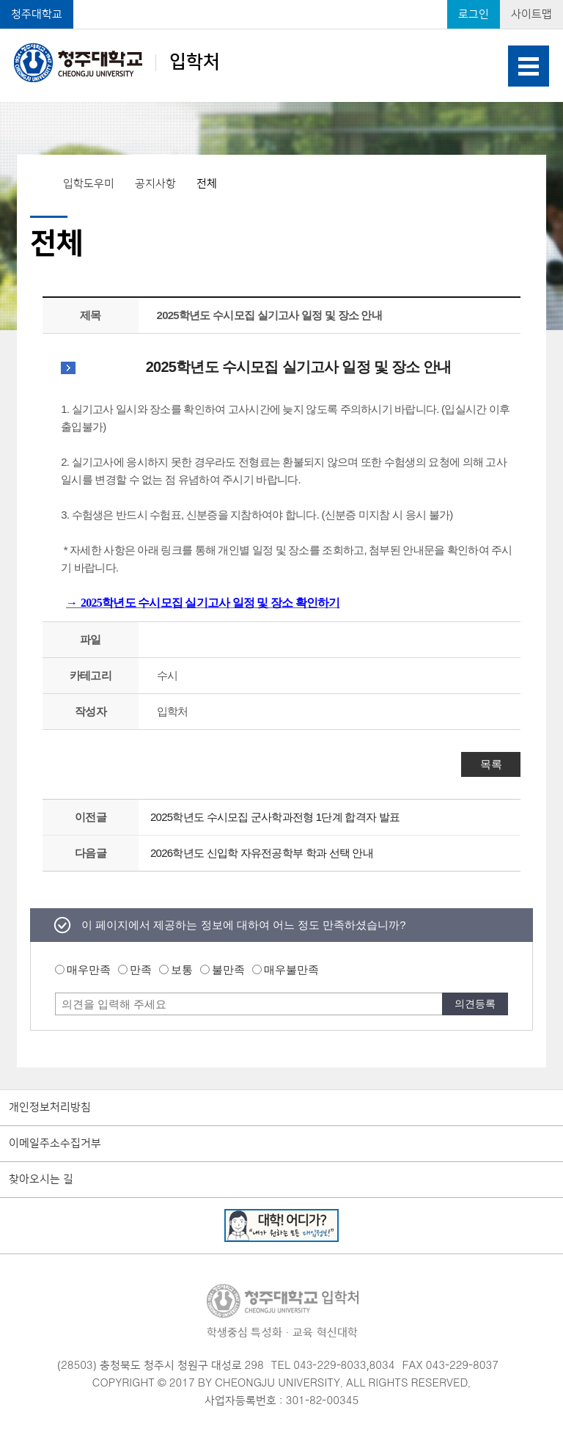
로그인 (473, 14)
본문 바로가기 (281, 0)
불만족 (228, 969)
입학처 (117, 62)
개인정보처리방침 (50, 1108)
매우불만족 (291, 969)
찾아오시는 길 (41, 1180)
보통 (182, 969)
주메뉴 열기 (528, 66)
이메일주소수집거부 (55, 1144)
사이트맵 (531, 14)
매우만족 (89, 969)
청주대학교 (36, 14)
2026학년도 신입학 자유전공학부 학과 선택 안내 (261, 853)
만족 (141, 969)
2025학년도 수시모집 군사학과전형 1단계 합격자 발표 (275, 817)
